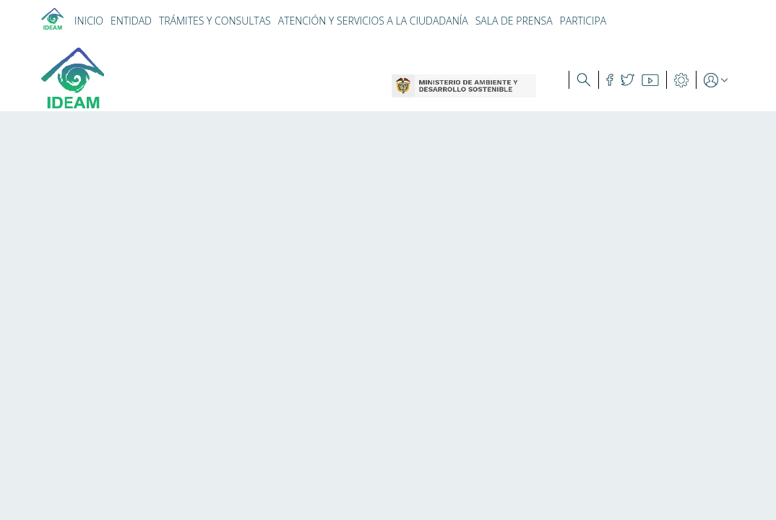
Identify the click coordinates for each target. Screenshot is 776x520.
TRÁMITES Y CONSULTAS (215, 20)
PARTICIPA (583, 20)
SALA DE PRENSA (514, 20)
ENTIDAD (131, 20)
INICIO (88, 20)
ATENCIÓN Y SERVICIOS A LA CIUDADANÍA (373, 20)
